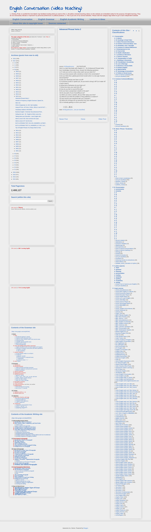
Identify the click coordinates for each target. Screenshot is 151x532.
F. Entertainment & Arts (122, 49)
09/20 (17, 89)
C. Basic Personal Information (124, 42)
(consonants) (119, 189)
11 (15, 65)
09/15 (17, 96)
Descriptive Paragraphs (20, 451)
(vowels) (118, 191)
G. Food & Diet (120, 51)
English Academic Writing (72, 19)
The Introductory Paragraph (22, 469)
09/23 (17, 83)
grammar (118, 269)
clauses (19, 361)
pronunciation (119, 273)
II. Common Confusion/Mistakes (123, 79)
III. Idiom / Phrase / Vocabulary (123, 129)
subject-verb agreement (21, 431)
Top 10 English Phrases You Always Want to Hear (28, 127)
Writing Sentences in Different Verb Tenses (25, 427)
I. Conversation (118, 36)
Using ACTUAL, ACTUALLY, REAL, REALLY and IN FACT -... (31, 107)
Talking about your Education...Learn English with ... (28, 116)
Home (83, 119)
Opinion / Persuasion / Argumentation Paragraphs (27, 459)
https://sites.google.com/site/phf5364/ (20, 331)
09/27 (17, 78)
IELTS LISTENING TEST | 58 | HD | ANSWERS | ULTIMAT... (30, 123)
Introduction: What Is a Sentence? (23, 422)
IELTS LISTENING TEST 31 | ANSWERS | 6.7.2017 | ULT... (30, 125)
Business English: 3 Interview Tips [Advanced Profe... (29, 112)
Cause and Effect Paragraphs (22, 455)
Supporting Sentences (20, 442)
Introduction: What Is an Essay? (23, 468)
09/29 (17, 74)
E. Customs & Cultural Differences (126, 47)
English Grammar (46, 19)
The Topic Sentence (19, 441)
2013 (14, 179)
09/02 (17, 148)
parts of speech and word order (23, 425)
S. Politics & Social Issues (123, 73)
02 (15, 167)
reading (117, 275)
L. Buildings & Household (123, 60)
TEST (117, 267)
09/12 (17, 135)
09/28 (17, 76)
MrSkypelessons (69, 66)
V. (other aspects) (119, 266)
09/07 (17, 141)
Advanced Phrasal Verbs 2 (22, 98)
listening (118, 271)
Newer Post (63, 119)
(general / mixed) (20, 480)
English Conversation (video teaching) (46, 8)
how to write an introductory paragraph (25, 471)
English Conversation (22, 19)
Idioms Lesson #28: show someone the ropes (27, 118)
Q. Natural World (120, 69)
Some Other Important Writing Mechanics (25, 429)
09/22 (17, 85)
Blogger (85, 528)
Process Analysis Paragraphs (22, 463)
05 (15, 160)
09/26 (17, 80)
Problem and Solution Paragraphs (26, 464)
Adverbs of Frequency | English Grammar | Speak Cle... (29, 100)
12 (15, 63)
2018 (14, 58)
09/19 (17, 92)
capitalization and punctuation (23, 432)
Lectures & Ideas (97, 19)
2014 (14, 177)
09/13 (17, 133)
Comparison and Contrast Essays (26, 491)
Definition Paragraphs (20, 456)
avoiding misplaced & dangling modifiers (26, 436)
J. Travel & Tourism (121, 56)
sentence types (19, 424)
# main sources (118, 288)
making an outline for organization (24, 482)
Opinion (18, 460)
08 (15, 153)
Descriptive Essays (21, 489)
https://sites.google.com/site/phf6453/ (21, 418)
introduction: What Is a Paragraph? (23, 440)
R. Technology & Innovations (124, 71)
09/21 (17, 87)
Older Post (102, 119)
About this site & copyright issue (28, 23)
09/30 (17, 71)
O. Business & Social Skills (123, 65)
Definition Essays (20, 494)
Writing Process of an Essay (21, 478)
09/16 (17, 94)
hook (17, 473)
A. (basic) (118, 38)
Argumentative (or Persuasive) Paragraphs (25, 461)
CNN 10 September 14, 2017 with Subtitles (26, 105)
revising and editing (21, 483)
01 (15, 169)
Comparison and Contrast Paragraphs (24, 454)
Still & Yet (17, 103)
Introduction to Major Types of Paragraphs (25, 450)
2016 (14, 172)
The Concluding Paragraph (21, 474)
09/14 (17, 130)
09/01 (17, 151)
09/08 (17, 139)
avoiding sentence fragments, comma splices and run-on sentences (33, 434)
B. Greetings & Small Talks (123, 40)
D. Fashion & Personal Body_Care (126, 43)
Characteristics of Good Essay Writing (24, 477)
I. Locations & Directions (123, 54)
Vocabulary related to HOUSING (23, 109)
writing (117, 282)
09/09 (17, 137)
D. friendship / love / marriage (124, 45)
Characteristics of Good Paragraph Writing (25, 445)
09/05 (17, 146)
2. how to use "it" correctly (21, 388)
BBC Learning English (24, 248)
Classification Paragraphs (20, 458)
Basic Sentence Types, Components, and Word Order (28, 423)
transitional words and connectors (24, 433)
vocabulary (119, 280)
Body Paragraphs (19, 476)
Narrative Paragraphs (20, 453)
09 (15, 69)
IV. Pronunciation (119, 187)
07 (15, 156)
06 (15, 158)
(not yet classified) (79, 109)
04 (15, 162)
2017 (14, 60)
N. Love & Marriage (121, 64)
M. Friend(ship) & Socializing (124, 62)
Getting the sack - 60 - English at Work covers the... (28, 114)
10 (15, 67)
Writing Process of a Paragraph (22, 446)
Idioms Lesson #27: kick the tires (23, 121)
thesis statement (19, 472)
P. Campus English (121, 67)
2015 (14, 174)
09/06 (17, 144)
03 (15, 165)
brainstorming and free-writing (23, 481)
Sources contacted (57, 23)
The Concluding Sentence (21, 444)
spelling (118, 278)
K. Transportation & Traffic (123, 58)
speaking (118, 277)
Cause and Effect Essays (23, 493)
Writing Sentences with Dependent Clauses (25, 428)
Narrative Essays (20, 490)
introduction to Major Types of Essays (27, 487)
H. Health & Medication (122, 53)
